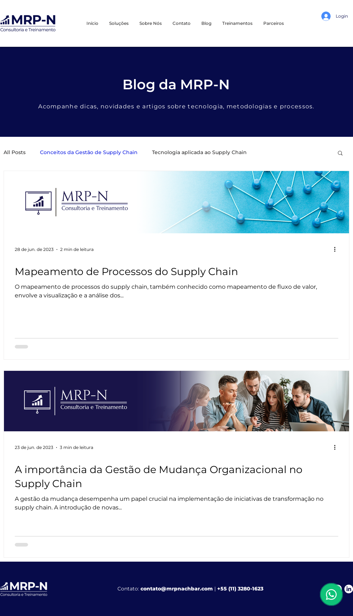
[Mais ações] (337, 249)
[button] (237, 23)
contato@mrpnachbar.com (176, 588)
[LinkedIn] (348, 589)
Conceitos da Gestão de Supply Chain (89, 152)
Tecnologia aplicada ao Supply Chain (199, 152)
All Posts (15, 152)
